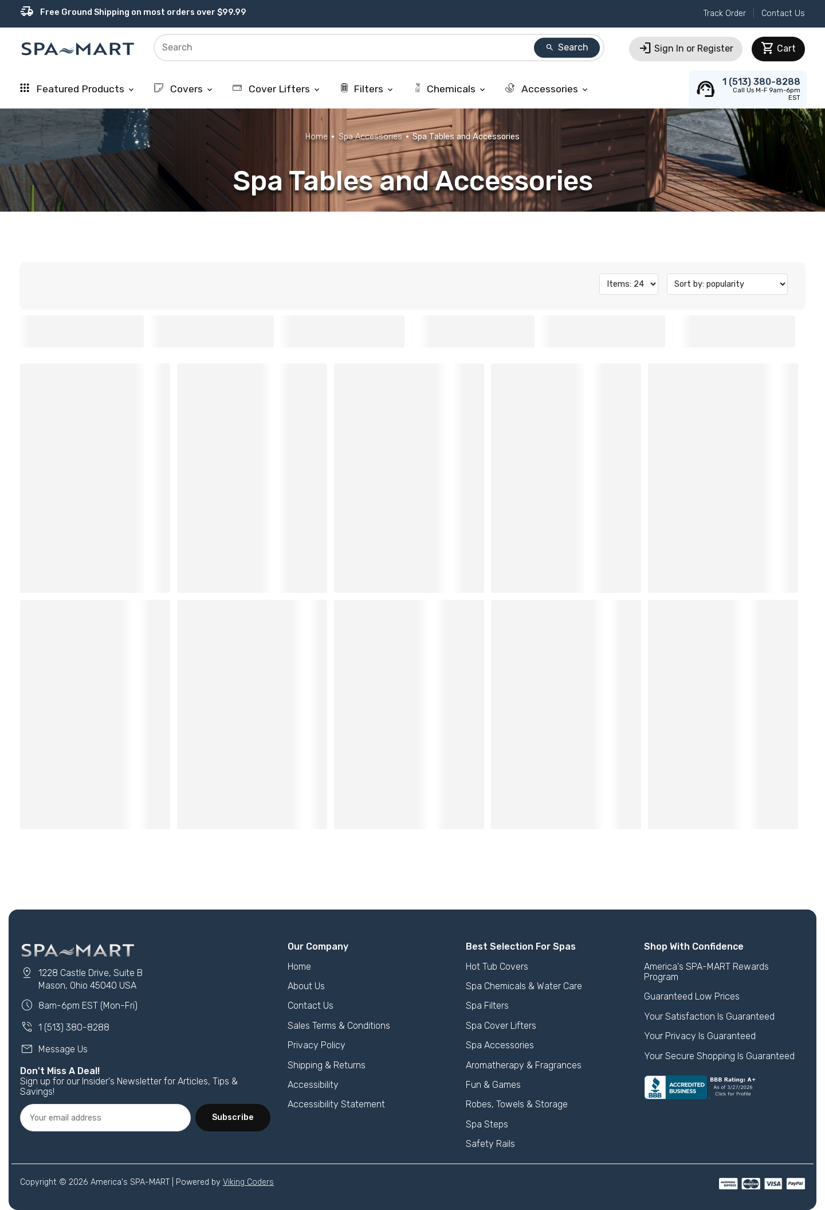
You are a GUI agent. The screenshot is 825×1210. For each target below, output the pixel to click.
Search (566, 47)
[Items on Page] (628, 284)
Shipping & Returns (327, 1065)
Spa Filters (487, 1005)
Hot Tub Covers (497, 966)
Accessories (547, 89)
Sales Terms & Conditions (339, 1025)
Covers (184, 89)
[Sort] (727, 284)
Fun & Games (493, 1084)
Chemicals (450, 89)
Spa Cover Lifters (501, 1025)
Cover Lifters (277, 89)
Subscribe (233, 1117)
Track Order (725, 13)
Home (316, 137)
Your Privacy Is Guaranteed (700, 1036)
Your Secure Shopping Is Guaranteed (719, 1056)
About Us (306, 986)
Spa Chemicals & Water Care (524, 986)
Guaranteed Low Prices (692, 996)
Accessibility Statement (336, 1104)
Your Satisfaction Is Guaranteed (709, 1016)
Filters (367, 89)
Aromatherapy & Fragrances (524, 1065)
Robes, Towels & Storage (517, 1104)
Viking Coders (248, 1182)
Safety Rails (490, 1143)
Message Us (54, 1049)
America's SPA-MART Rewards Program (706, 971)
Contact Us (783, 13)
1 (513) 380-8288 (64, 1027)
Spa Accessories (370, 137)
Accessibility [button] (313, 1084)
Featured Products (78, 89)
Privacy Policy (316, 1045)
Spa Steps (487, 1124)
